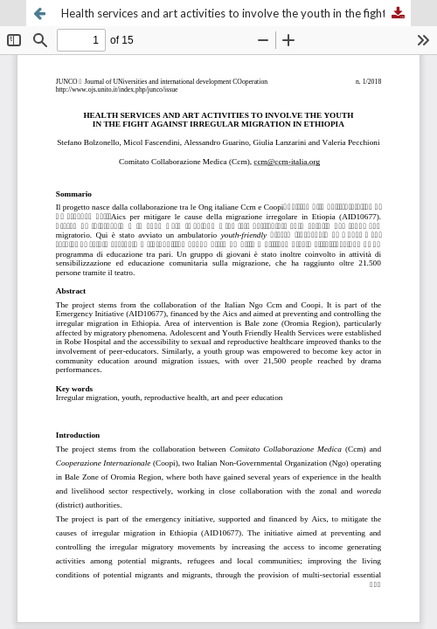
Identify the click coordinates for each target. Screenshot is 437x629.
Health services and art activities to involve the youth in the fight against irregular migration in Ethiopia (236, 13)
